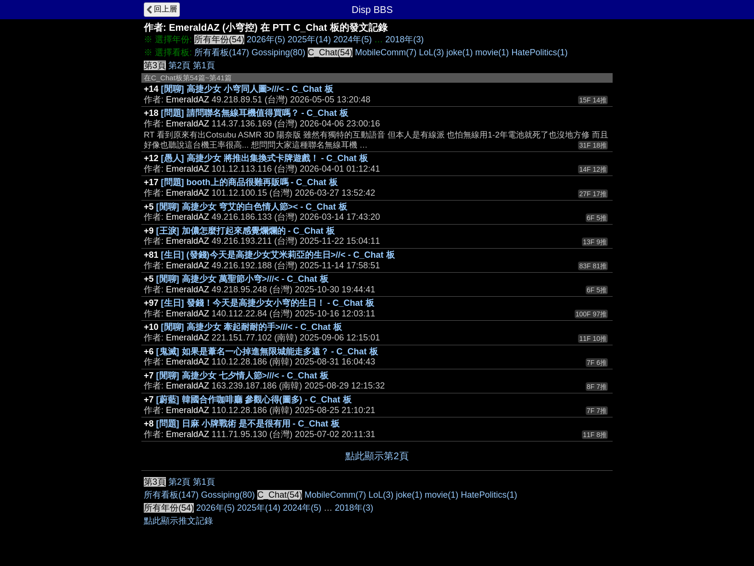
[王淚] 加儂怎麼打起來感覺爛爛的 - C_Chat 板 (245, 231)
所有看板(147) (221, 52)
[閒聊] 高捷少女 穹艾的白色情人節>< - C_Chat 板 (251, 207)
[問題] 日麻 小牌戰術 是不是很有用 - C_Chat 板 (247, 423)
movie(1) (492, 52)
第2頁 (179, 65)
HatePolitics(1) (539, 52)
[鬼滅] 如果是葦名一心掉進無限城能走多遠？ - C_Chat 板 (267, 351)
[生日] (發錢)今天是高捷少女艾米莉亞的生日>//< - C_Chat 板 (278, 255)
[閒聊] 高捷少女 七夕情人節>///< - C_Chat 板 (242, 375)
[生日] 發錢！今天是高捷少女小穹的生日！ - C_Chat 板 (267, 303)
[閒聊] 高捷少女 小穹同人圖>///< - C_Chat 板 (247, 89)
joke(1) (459, 52)
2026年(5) (266, 39)
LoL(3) (431, 52)
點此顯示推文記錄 (178, 521)
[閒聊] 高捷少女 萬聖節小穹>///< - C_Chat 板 (242, 279)
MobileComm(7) (385, 52)
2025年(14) (309, 39)
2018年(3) (404, 39)
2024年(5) (352, 39)
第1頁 (204, 65)
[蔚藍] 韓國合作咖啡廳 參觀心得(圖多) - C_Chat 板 (254, 399)
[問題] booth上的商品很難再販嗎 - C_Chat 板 (249, 182)
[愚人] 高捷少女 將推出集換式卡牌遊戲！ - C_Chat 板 (264, 158)
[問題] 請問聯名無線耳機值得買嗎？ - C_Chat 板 (254, 113)
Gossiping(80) (278, 52)
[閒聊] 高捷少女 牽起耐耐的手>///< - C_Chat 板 (251, 327)
